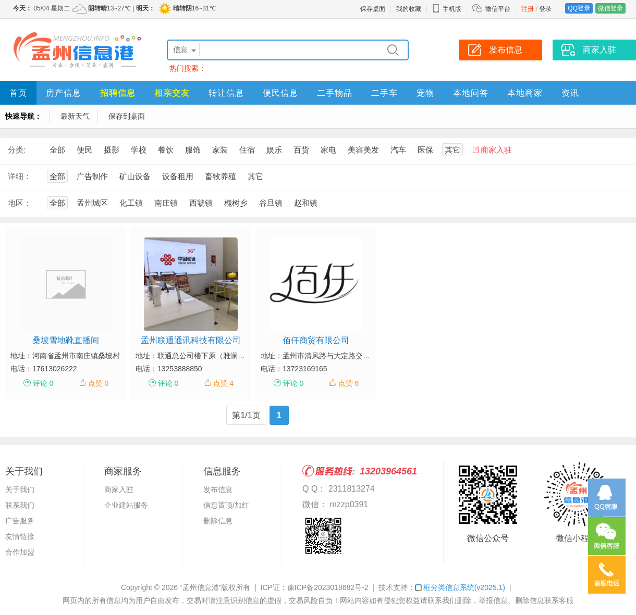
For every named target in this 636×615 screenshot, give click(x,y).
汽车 (398, 149)
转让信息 (226, 93)
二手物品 (334, 93)
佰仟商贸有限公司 (316, 340)
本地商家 (525, 93)
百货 (301, 149)
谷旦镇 (271, 202)
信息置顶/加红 (226, 505)
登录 (545, 8)
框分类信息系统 (460, 587)
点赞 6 (348, 383)
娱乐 (274, 149)
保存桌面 (372, 8)
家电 (328, 149)
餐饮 (166, 149)
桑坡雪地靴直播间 (65, 340)
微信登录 (610, 8)
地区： (19, 202)
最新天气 (75, 116)
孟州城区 (92, 202)
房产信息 (63, 93)
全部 (57, 149)
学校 (138, 149)
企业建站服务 (126, 505)
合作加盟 (19, 552)
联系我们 (19, 505)
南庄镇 (166, 202)
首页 (18, 93)
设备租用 (177, 176)
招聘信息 (118, 93)
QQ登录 (579, 8)
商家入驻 (496, 149)
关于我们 (19, 489)
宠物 (425, 93)
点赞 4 (223, 383)
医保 (425, 149)
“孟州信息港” (200, 587)
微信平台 (497, 8)
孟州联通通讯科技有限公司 (191, 340)
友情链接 (19, 536)
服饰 (193, 149)
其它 (452, 149)
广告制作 (92, 176)
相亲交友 (172, 93)
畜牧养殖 (220, 176)
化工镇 (131, 202)
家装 (220, 149)
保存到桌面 (126, 116)
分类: (17, 149)
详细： (19, 176)
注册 (527, 8)
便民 (84, 149)
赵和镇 (305, 202)
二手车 (384, 93)
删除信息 (218, 521)
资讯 (570, 93)
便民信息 (280, 93)
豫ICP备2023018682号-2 (328, 587)
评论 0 (43, 383)
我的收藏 (408, 8)
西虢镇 (201, 202)
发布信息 (218, 489)
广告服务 (19, 521)
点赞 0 (98, 383)
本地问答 (470, 93)
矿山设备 (135, 176)
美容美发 (363, 149)
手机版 (446, 8)
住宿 (247, 149)
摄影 (111, 149)
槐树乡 (236, 202)
